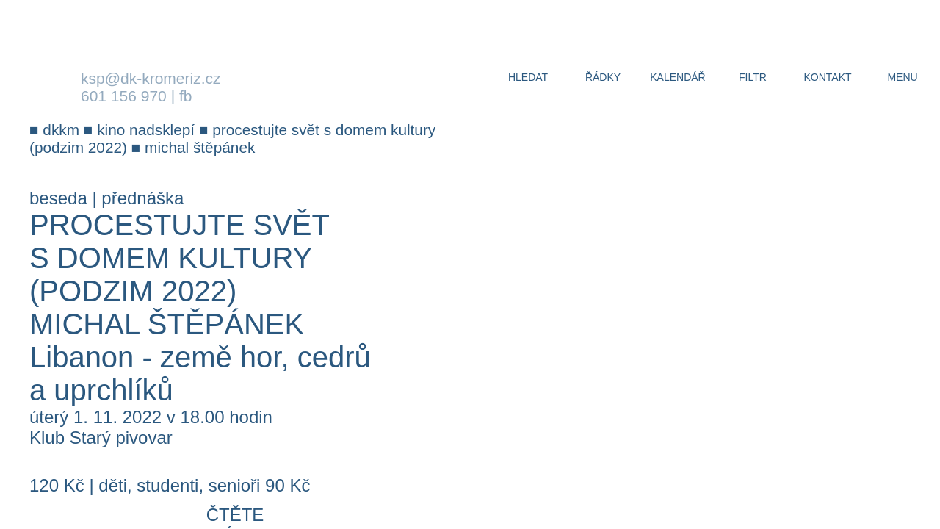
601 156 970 (124, 95)
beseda (58, 198)
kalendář (677, 77)
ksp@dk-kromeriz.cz (151, 78)
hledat (528, 77)
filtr (753, 77)
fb (185, 95)
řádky (603, 77)
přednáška (142, 198)
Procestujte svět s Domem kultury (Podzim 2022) (179, 258)
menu (902, 77)
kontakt (827, 77)
